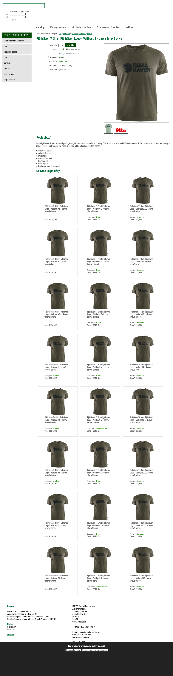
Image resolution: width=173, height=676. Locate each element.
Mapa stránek (9, 79)
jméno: (7, 14)
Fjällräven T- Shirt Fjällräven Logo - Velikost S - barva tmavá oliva (56, 262)
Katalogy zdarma (58, 27)
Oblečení (66, 34)
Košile (89, 34)
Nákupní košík (138, 13)
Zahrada (7, 68)
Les (5, 46)
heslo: (7, 17)
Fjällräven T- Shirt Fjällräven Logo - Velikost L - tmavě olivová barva (98, 209)
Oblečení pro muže (79, 34)
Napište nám (9, 74)
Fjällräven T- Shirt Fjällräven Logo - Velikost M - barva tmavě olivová (98, 262)
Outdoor (7, 63)
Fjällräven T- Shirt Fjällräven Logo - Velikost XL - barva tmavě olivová (56, 209)
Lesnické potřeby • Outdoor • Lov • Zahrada (87, 17)
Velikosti (130, 27)
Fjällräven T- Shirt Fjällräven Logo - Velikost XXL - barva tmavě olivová (141, 209)
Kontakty (40, 27)
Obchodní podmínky (81, 27)
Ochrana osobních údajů (108, 27)
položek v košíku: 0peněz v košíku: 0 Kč (141, 15)
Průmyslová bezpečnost (14, 40)
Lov (60, 34)
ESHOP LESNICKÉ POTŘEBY (16, 35)
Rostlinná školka (10, 52)
